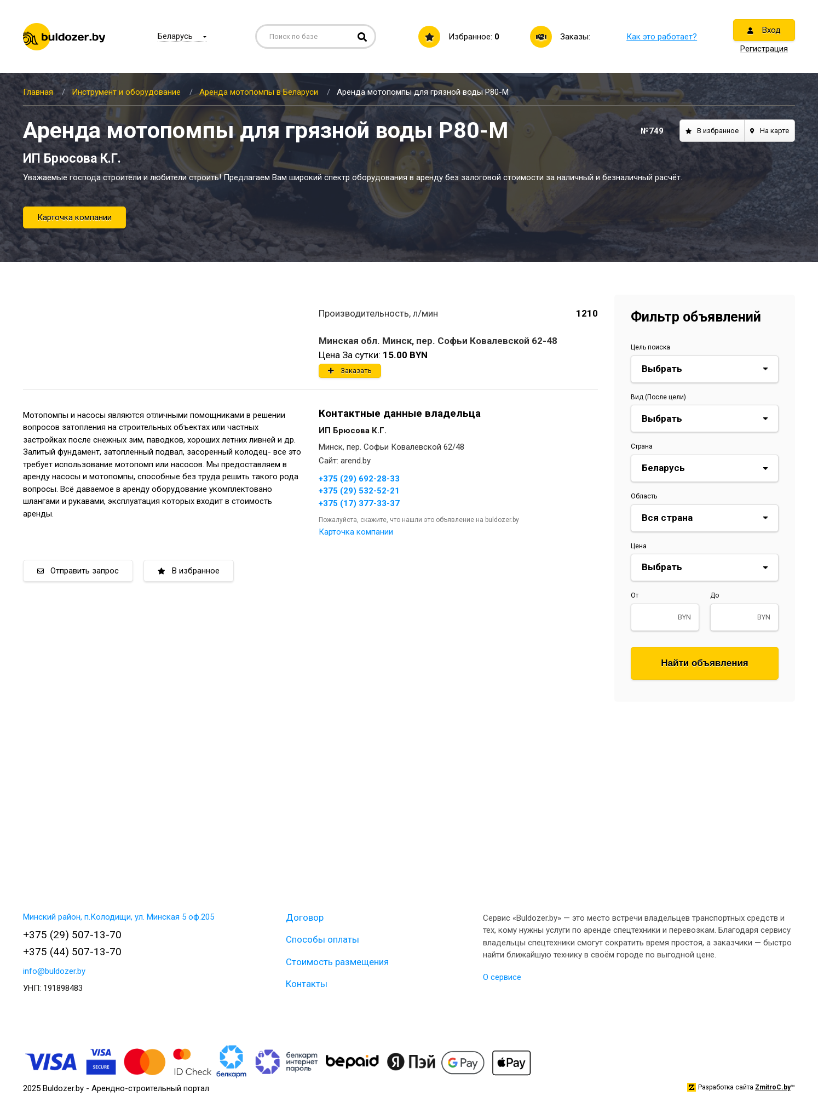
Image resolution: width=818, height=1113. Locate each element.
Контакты (306, 983)
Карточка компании (74, 217)
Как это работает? (661, 37)
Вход (764, 30)
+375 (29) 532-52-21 (359, 491)
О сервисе (502, 977)
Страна (642, 446)
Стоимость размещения (337, 961)
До (714, 595)
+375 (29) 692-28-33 (359, 479)
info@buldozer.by (54, 971)
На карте (769, 131)
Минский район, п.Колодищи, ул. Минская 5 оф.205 (118, 917)
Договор (305, 917)
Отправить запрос (78, 571)
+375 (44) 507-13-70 (72, 951)
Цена (639, 546)
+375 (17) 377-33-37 (359, 503)
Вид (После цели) (658, 397)
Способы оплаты (322, 939)
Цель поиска (650, 347)
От (634, 595)
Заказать (350, 370)
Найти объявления (704, 663)
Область (644, 496)
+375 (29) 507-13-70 (72, 934)
